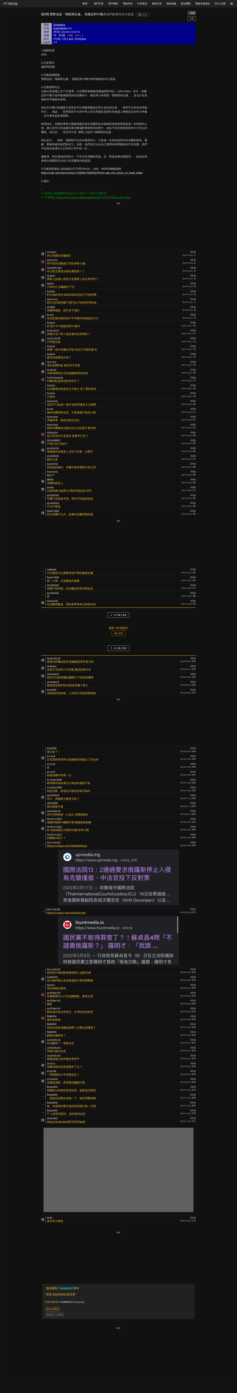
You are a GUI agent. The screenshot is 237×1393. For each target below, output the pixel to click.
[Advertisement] (118, 226)
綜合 (62, 1288)
